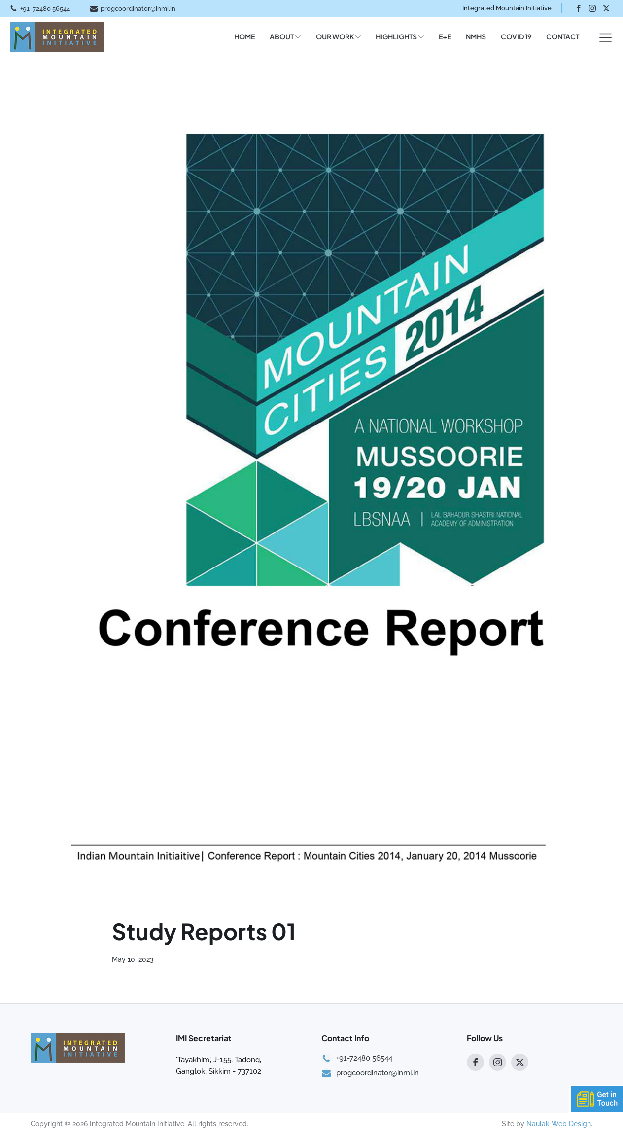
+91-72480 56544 (45, 8)
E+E (441, 36)
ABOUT (281, 36)
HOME (241, 36)
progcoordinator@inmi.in (138, 8)
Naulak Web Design (558, 1124)
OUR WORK (334, 36)
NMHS (472, 36)
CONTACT (559, 36)
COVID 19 (512, 36)
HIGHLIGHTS (396, 36)
